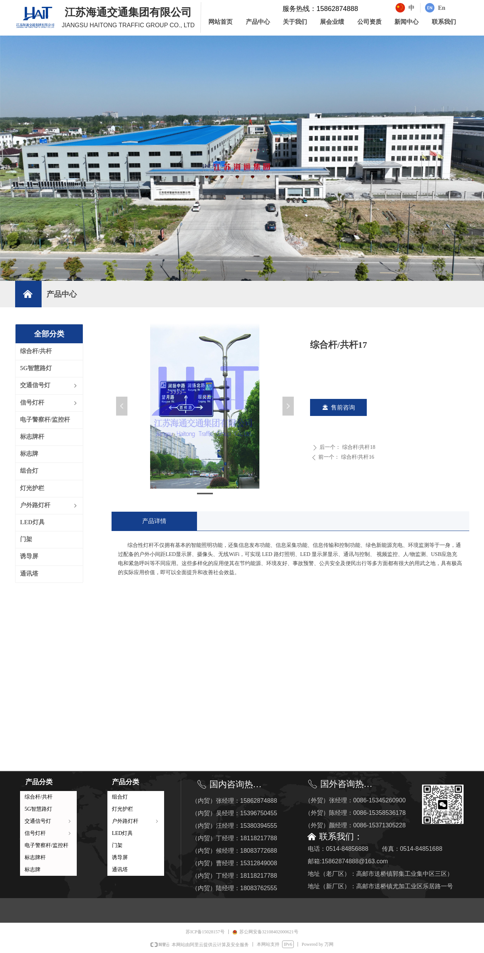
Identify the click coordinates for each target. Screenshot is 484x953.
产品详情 (154, 521)
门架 (117, 845)
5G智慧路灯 (38, 809)
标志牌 (32, 869)
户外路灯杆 (136, 821)
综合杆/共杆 (39, 797)
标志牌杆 (35, 857)
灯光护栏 (122, 809)
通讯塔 (120, 869)
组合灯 (120, 797)
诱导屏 (120, 857)
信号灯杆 (48, 833)
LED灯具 (122, 833)
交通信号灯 (48, 821)
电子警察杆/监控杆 (46, 845)
